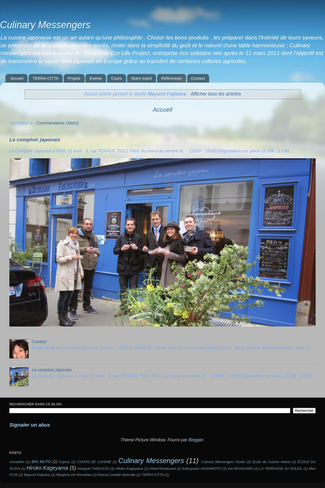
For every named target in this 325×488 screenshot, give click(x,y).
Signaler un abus (29, 425)
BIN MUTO (41, 462)
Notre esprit (141, 78)
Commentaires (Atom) (57, 122)
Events (95, 78)
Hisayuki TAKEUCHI (93, 469)
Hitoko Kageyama (129, 469)
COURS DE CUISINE (94, 462)
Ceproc (64, 462)
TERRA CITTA (45, 78)
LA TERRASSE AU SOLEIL (281, 469)
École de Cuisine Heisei (271, 462)
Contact (198, 78)
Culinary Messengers (45, 24)
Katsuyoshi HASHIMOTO (201, 469)
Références (171, 78)
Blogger (195, 439)
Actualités (16, 462)
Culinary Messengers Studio (223, 462)
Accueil (16, 78)
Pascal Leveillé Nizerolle (116, 475)
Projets (74, 78)
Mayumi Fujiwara (37, 475)
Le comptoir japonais (34, 139)
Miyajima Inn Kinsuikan (74, 475)
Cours (116, 78)
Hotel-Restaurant (163, 469)
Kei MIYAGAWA (240, 469)
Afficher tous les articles (216, 94)
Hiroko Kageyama (47, 468)
